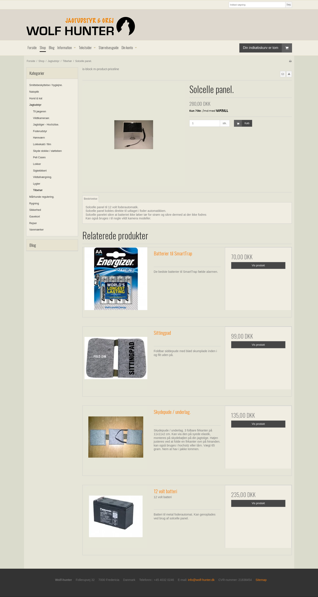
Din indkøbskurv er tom (267, 48)
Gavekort (34, 216)
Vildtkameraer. (41, 118)
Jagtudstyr (35, 104)
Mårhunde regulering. (41, 196)
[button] (283, 74)
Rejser (33, 223)
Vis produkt (258, 265)
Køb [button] (241, 123)
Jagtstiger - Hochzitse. (46, 124)
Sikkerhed (35, 209)
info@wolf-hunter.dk (201, 580)
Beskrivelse (90, 198)
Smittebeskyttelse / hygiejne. (46, 85)
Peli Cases (39, 157)
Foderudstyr (40, 131)
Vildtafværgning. (42, 177)
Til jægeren (39, 111)
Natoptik (34, 91)
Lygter (36, 183)
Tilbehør (37, 190)
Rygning (34, 203)
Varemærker (36, 229)
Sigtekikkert (40, 170)
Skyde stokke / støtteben (47, 150)
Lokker (37, 164)
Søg (288, 4)
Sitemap (261, 580)
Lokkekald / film (42, 144)
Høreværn (39, 137)
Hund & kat (35, 98)
